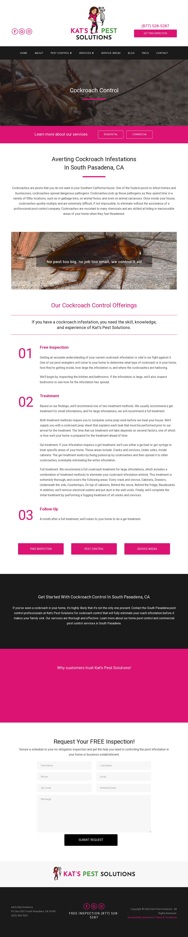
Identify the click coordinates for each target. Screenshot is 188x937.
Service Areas (147, 548)
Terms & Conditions (166, 917)
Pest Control (94, 548)
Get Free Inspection (155, 33)
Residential (111, 134)
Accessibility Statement (140, 917)
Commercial (139, 134)
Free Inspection (41, 548)
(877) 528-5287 (155, 26)
